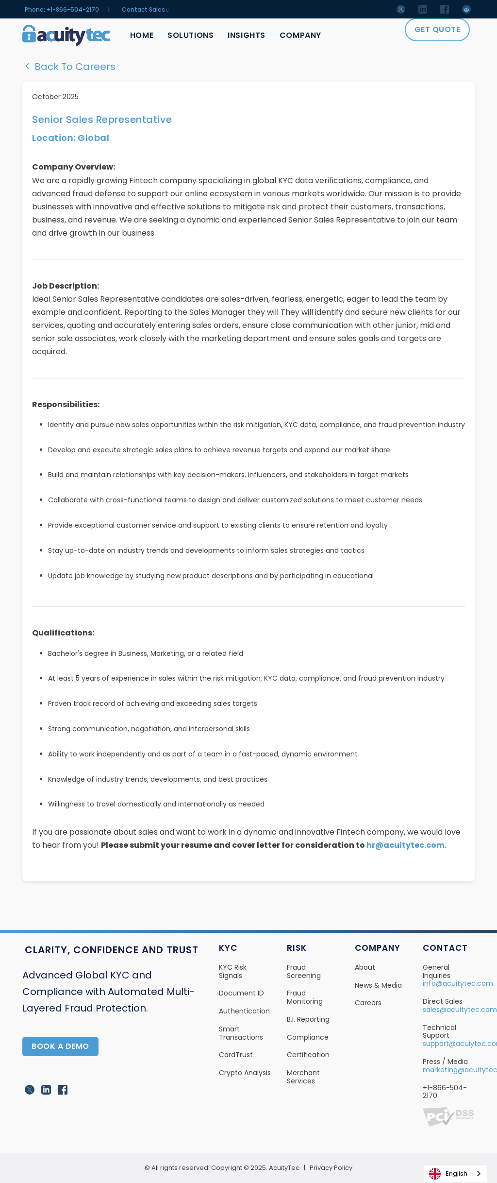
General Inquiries (436, 971)
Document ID (241, 993)
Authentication (244, 1011)
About (365, 967)
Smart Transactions (241, 1033)
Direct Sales (443, 1001)
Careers (368, 1003)
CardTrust (236, 1055)
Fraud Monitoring (305, 997)
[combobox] (455, 1173)
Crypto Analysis (245, 1073)
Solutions (190, 35)
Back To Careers (69, 66)
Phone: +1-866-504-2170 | (67, 10)
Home (141, 35)
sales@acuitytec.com (460, 1009)
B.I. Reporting (308, 1019)
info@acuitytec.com (458, 983)
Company (301, 35)
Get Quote (437, 29)
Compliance (308, 1037)
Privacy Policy (331, 1167)
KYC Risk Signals (233, 971)
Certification (308, 1055)
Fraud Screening (304, 971)
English (448, 1174)
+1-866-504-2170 (445, 1092)
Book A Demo (60, 1046)
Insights (247, 35)
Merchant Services (303, 1077)
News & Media (378, 985)
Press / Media (445, 1061)
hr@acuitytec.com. (406, 845)
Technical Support (439, 1032)
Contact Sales (145, 10)
